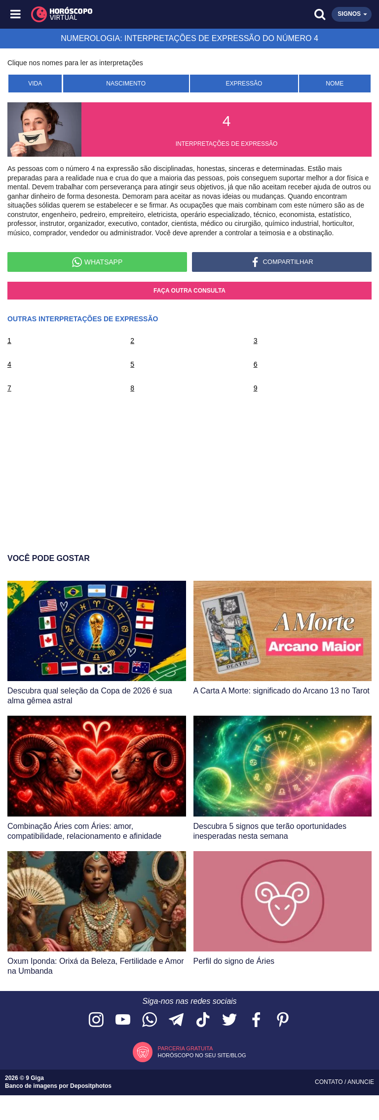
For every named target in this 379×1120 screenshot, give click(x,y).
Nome (334, 83)
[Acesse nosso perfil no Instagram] (96, 1020)
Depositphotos (91, 1085)
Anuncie (360, 1081)
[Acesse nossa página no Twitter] (229, 1020)
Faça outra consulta (189, 290)
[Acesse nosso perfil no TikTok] (202, 1020)
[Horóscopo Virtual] (103, 14)
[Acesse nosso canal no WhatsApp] (149, 1020)
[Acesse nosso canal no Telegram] (176, 1020)
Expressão (244, 83)
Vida (35, 83)
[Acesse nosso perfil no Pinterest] (282, 1020)
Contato (329, 1081)
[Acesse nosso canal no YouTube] (122, 1020)
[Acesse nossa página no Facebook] (256, 1020)
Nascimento (126, 83)
